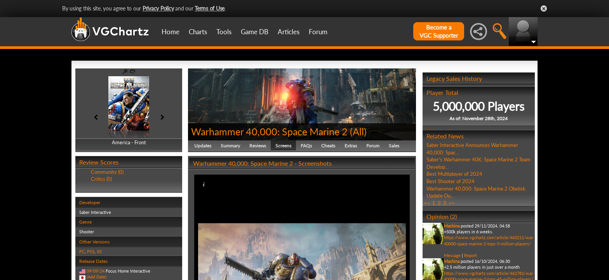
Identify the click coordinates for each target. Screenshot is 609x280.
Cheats (328, 146)
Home (170, 32)
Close (544, 8)
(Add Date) (96, 276)
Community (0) (107, 172)
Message (452, 255)
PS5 (90, 251)
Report (470, 255)
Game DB (254, 32)
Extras (351, 146)
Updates (202, 146)
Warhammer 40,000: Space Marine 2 (269, 131)
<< (427, 203)
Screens (283, 146)
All (358, 131)
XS (99, 251)
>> (451, 203)
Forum (318, 32)
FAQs (306, 146)
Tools (223, 32)
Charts (198, 32)
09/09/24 (95, 270)
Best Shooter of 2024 (450, 181)
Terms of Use (209, 8)
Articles (288, 32)
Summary (230, 146)
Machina (451, 225)
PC (82, 251)
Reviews (257, 146)
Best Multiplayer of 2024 (454, 174)
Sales (394, 146)
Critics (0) (101, 179)
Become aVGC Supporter (438, 31)
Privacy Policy (158, 8)
